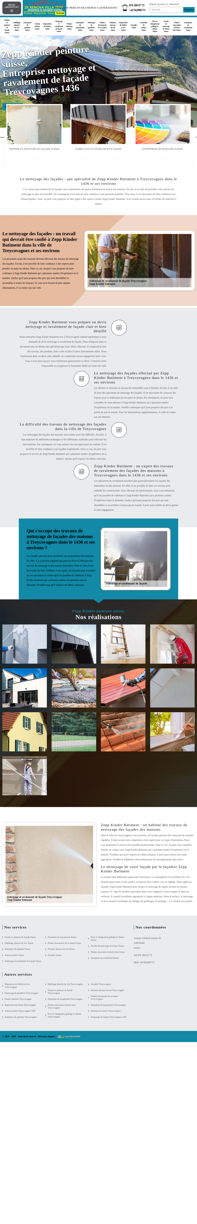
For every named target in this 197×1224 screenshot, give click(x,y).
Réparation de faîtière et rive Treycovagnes (17, 985)
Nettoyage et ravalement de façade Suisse (59, 26)
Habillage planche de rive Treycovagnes (65, 984)
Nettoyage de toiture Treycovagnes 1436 (108, 1017)
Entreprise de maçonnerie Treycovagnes (108, 1005)
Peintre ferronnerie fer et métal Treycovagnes (104, 997)
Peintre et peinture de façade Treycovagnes (60, 991)
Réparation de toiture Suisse (47, 26)
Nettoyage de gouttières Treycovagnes (21, 993)
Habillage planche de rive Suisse (16, 26)
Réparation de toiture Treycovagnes (20, 1005)
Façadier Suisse (134, 26)
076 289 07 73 (137, 5)
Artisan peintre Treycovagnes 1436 (20, 1011)
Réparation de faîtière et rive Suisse (123, 26)
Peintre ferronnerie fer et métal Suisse (102, 26)
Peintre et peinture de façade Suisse (7, 26)
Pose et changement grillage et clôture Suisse (154, 26)
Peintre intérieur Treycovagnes (18, 999)
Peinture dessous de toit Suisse (113, 26)
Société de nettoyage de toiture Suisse (166, 26)
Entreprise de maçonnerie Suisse (80, 26)
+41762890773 (137, 10)
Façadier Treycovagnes (101, 984)
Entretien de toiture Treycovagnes (105, 1011)
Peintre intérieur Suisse (69, 26)
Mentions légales (46, 1036)
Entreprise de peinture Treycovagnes (21, 1017)
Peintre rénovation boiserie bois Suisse (177, 26)
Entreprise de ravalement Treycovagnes (65, 999)
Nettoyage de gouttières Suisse (91, 26)
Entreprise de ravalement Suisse (188, 26)
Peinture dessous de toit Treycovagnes (107, 990)
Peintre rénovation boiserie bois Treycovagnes (62, 1006)
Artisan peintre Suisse (37, 26)
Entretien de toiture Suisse (143, 26)
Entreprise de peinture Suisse (27, 26)
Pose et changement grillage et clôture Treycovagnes (64, 1015)
